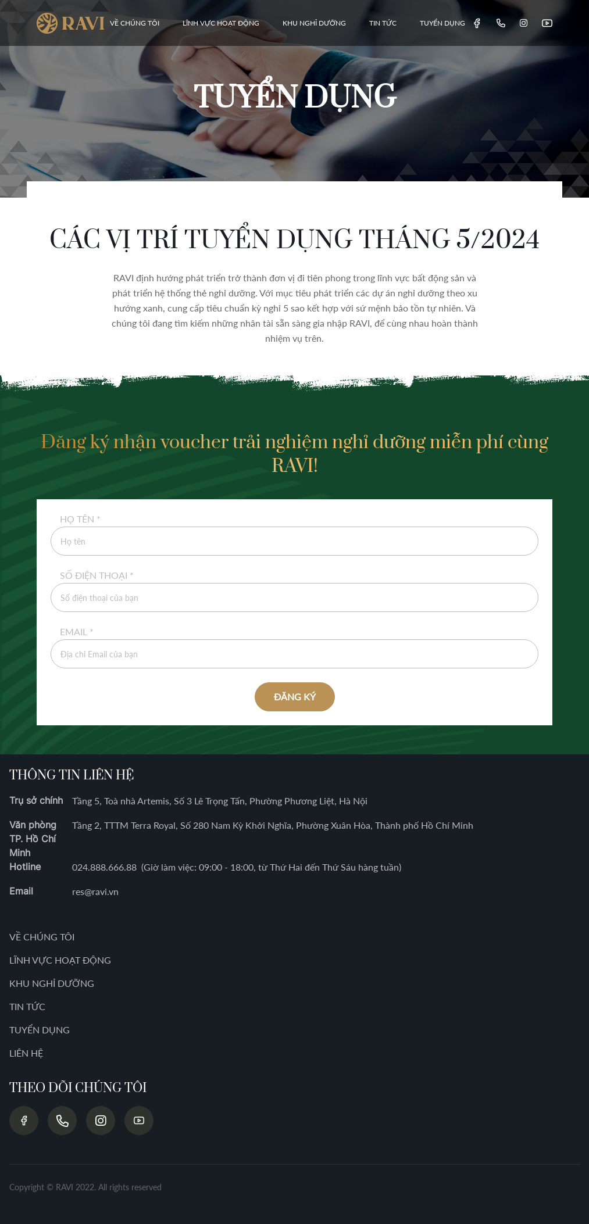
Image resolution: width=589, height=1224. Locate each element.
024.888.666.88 (104, 866)
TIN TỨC (383, 23)
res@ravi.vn (95, 891)
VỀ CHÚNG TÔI (134, 23)
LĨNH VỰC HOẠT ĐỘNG (221, 23)
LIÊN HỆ (26, 1052)
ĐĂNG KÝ (295, 696)
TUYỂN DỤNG (442, 23)
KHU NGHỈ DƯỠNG (314, 23)
